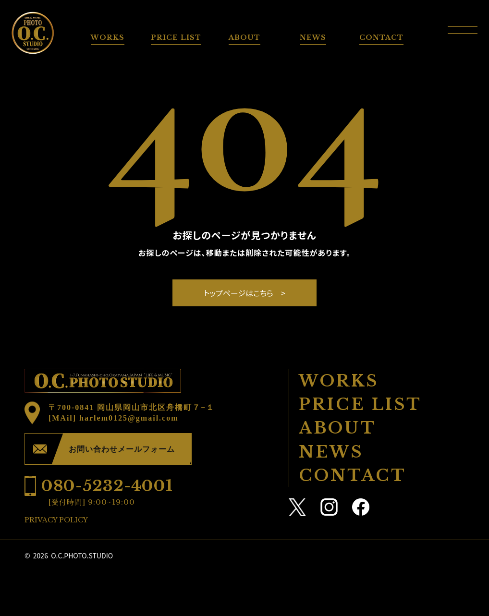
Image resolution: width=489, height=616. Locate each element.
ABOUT (244, 37)
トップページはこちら (238, 293)
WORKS (107, 37)
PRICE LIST (176, 37)
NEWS (313, 37)
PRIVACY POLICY (56, 520)
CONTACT (381, 37)
